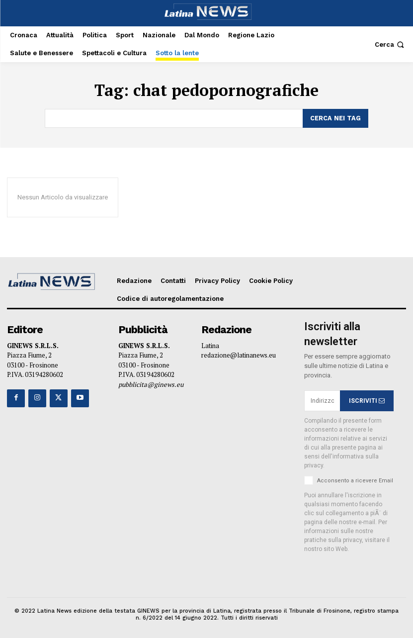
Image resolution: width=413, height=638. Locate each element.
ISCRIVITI (367, 399)
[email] (322, 399)
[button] (390, 44)
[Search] (335, 118)
